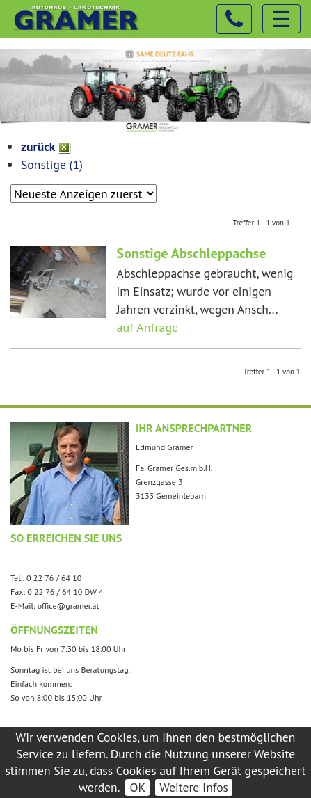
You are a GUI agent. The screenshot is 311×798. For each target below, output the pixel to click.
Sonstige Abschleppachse (191, 253)
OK (137, 787)
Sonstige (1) (52, 165)
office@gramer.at (68, 605)
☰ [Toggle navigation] (281, 18)
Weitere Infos (193, 787)
